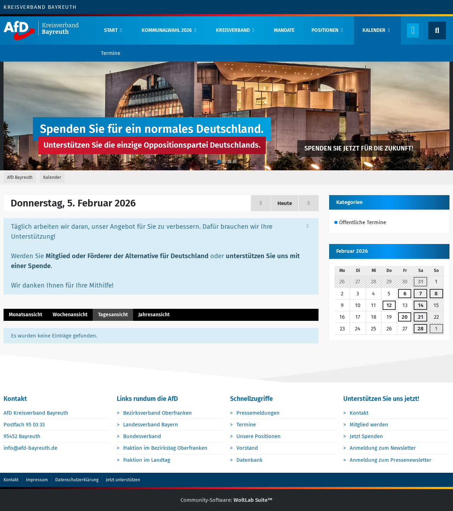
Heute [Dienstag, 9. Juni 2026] (284, 203)
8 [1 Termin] (436, 293)
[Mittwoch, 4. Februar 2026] (261, 203)
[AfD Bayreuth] (48, 30)
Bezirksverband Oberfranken (157, 413)
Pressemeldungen (258, 413)
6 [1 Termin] (404, 293)
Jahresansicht (154, 315)
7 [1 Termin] (420, 293)
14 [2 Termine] (420, 305)
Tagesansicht (113, 315)
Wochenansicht (70, 315)
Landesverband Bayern (150, 424)
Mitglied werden (369, 424)
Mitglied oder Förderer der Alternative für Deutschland (127, 256)
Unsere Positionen (258, 436)
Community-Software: (226, 500)
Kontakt (359, 413)
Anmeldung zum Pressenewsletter (390, 460)
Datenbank (249, 460)
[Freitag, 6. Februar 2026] (309, 203)
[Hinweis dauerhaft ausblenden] (307, 226)
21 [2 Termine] (420, 317)
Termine (246, 424)
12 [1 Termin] (389, 305)
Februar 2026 (352, 251)
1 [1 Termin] (436, 328)
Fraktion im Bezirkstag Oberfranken (165, 448)
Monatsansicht (25, 315)
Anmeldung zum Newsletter (383, 448)
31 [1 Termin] (420, 281)
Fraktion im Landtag (146, 460)
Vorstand (247, 448)
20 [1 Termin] (405, 317)
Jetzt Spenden (366, 436)
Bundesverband (142, 436)
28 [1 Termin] (421, 328)
